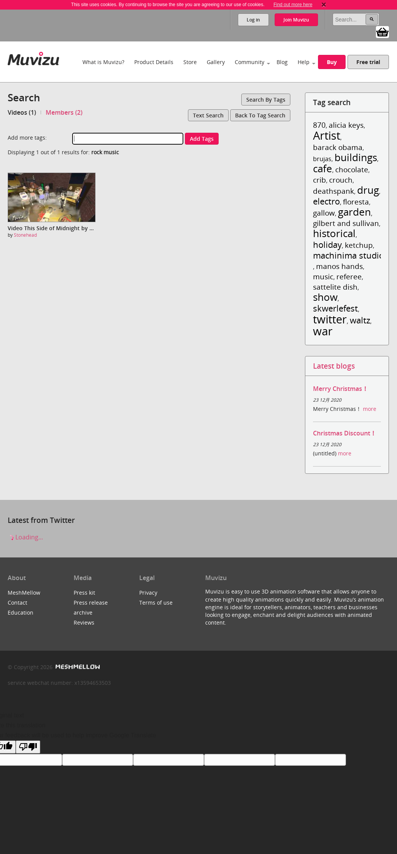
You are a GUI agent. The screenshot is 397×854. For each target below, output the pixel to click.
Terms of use (156, 602)
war (323, 330)
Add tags (202, 138)
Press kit (84, 592)
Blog (282, 62)
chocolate (351, 169)
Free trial (368, 62)
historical (334, 233)
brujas (322, 159)
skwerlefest (335, 308)
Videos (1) (22, 112)
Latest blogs (334, 366)
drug (368, 190)
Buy (332, 62)
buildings (355, 157)
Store (190, 62)
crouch (341, 180)
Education (20, 612)
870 (319, 125)
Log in (253, 19)
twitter (330, 319)
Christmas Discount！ (344, 433)
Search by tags (265, 99)
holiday (327, 245)
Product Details (153, 62)
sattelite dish (335, 287)
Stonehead (25, 235)
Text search (208, 115)
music (323, 276)
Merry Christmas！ (340, 388)
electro (326, 201)
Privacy (148, 592)
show (325, 297)
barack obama (337, 147)
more (369, 408)
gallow (324, 213)
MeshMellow (24, 592)
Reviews (84, 622)
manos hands (339, 266)
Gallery (216, 62)
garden (354, 212)
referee (349, 276)
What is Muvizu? (103, 62)
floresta (356, 201)
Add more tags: (27, 137)
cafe (322, 168)
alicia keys (346, 125)
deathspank (333, 191)
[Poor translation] (28, 746)
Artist (326, 135)
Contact (17, 602)
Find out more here (292, 4)
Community (249, 62)
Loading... (25, 537)
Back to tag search (260, 115)
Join (296, 19)
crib (319, 180)
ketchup (359, 245)
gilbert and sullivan (346, 223)
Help (304, 62)
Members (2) (64, 112)
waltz (360, 320)
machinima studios (350, 255)
